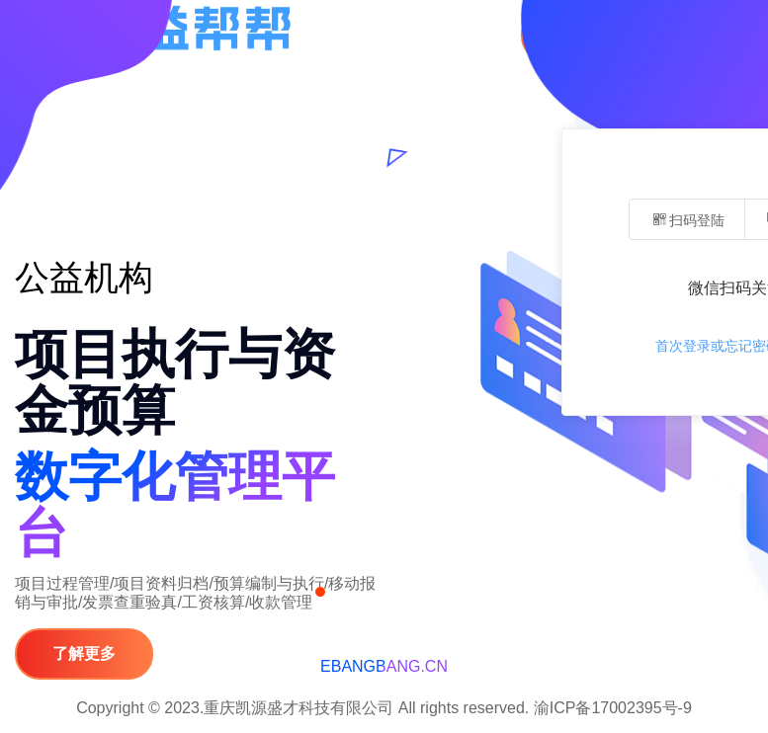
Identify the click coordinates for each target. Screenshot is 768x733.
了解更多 (84, 653)
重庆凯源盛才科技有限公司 (298, 707)
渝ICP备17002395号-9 (610, 707)
